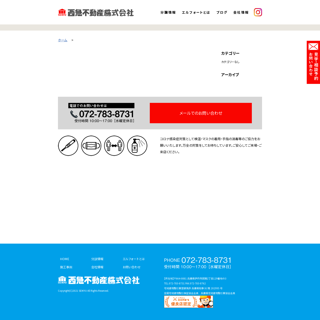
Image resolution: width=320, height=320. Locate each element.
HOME (64, 259)
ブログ (222, 12)
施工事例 (66, 267)
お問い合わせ (131, 267)
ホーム (62, 39)
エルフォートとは (196, 12)
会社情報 (241, 12)
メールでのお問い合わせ (200, 113)
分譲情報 (168, 12)
